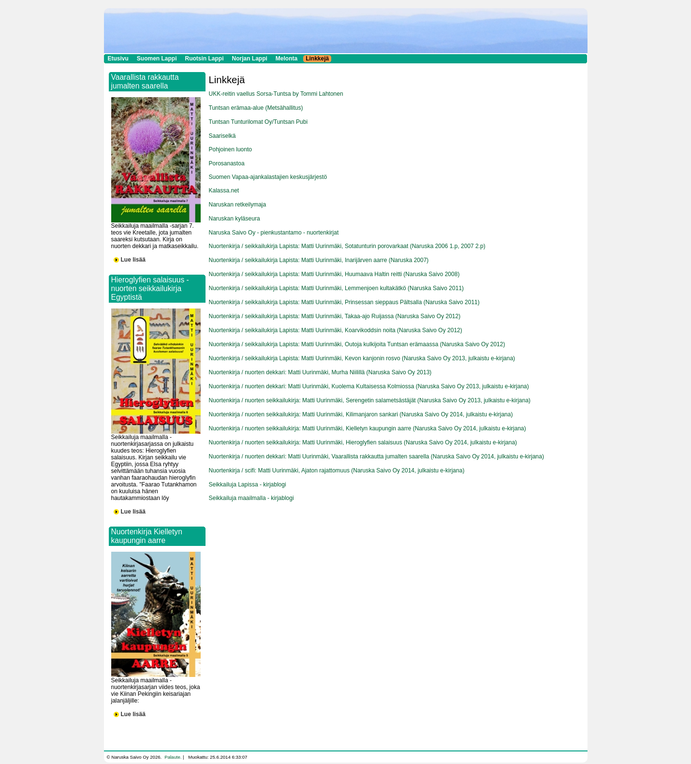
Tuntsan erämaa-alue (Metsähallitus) (256, 107)
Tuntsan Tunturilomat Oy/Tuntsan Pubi (258, 121)
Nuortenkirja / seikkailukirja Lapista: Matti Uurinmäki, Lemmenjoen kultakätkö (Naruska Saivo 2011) (336, 288)
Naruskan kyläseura (234, 218)
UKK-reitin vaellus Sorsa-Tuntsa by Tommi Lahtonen (276, 93)
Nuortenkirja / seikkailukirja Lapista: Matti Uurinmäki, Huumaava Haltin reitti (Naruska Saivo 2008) (334, 274)
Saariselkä (222, 135)
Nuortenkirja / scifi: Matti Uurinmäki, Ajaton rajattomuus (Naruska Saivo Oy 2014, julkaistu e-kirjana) (337, 470)
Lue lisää (133, 259)
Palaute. (172, 757)
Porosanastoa (227, 163)
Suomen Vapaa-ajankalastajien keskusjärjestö (268, 177)
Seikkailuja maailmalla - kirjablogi (251, 498)
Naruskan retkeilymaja (237, 204)
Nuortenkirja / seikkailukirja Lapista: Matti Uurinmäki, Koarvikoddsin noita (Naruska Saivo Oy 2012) (335, 330)
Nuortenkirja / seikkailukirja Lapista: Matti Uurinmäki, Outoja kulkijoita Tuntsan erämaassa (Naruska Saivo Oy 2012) (357, 344)
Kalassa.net (224, 190)
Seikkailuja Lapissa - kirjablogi (247, 484)
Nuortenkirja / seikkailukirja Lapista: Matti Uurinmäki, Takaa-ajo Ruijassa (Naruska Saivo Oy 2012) (335, 316)
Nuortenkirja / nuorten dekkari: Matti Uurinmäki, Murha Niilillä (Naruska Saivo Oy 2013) (320, 372)
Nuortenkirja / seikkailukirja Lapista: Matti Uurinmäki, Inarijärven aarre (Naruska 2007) (319, 260)
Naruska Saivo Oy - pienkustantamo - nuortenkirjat (274, 232)
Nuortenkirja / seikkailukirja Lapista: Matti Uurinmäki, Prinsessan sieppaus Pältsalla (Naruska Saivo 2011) (344, 302)
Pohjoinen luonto (230, 149)
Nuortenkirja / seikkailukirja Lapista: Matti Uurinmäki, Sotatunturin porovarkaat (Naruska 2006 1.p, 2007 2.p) (347, 246)
